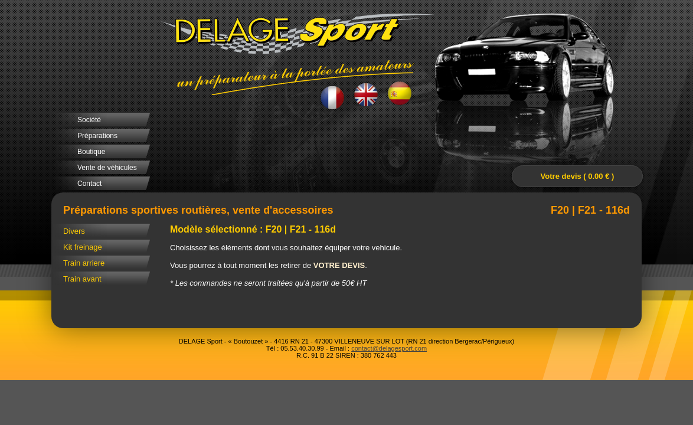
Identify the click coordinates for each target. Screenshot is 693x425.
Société (89, 120)
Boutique (91, 152)
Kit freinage (82, 247)
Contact (89, 183)
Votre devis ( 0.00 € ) (577, 176)
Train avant (82, 278)
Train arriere (83, 263)
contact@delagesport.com (389, 348)
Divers (74, 231)
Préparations (97, 136)
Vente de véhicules (107, 168)
